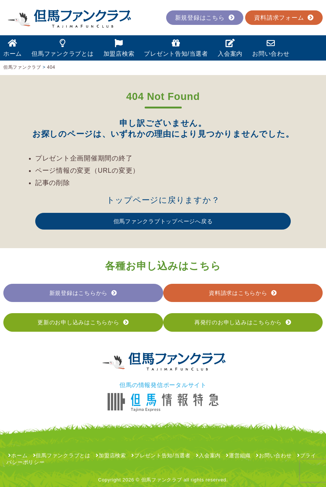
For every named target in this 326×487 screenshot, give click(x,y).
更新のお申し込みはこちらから (83, 322)
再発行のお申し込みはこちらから (243, 322)
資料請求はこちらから (243, 293)
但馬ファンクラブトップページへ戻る (163, 221)
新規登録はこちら (205, 17)
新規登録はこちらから (83, 293)
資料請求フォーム (284, 17)
